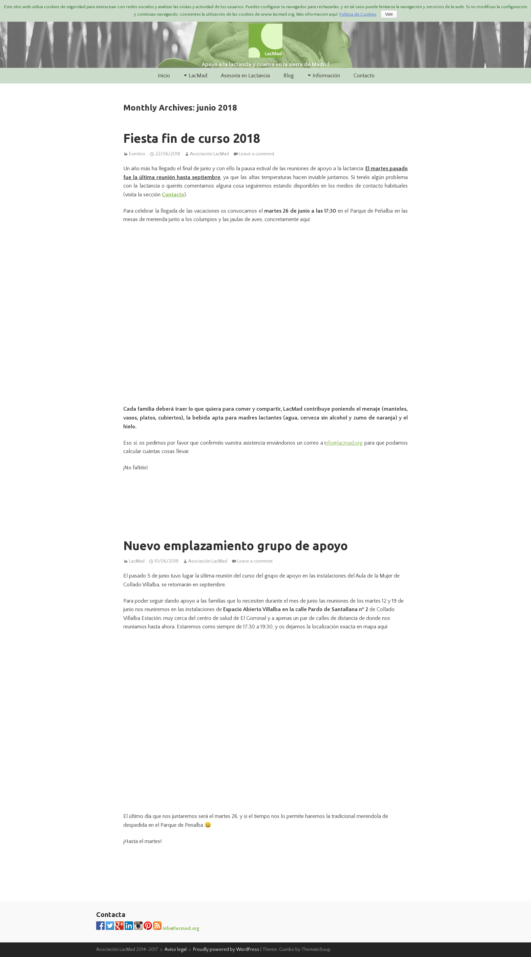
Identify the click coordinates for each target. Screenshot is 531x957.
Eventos (137, 154)
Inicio (164, 76)
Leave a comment (256, 154)
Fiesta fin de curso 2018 (191, 138)
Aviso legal (176, 949)
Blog (288, 76)
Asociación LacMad (209, 154)
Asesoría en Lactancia (245, 76)
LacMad (198, 76)
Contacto (364, 76)
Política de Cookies (357, 14)
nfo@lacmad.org (344, 443)
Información (326, 76)
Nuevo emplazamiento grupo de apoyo (235, 545)
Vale (389, 14)
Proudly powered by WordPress (226, 949)
